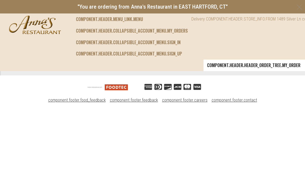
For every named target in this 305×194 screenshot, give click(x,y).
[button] (34, 24)
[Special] (75, 102)
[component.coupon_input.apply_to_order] (285, 102)
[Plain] (72, 79)
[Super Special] (83, 154)
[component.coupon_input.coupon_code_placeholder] (254, 102)
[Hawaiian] (78, 131)
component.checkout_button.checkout (265, 120)
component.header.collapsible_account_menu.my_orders (132, 19)
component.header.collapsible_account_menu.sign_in (128, 30)
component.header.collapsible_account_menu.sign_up (129, 42)
